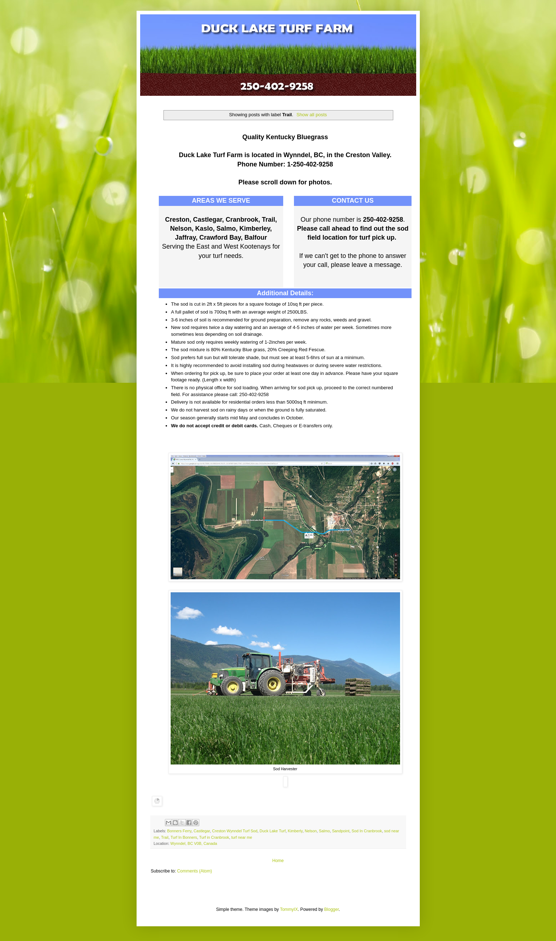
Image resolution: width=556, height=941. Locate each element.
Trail (164, 837)
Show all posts (311, 114)
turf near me (241, 837)
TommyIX (289, 909)
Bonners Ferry (179, 831)
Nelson (311, 831)
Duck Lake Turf (273, 831)
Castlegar (202, 831)
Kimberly (295, 831)
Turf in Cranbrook (214, 837)
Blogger (331, 909)
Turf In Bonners (184, 837)
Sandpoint (341, 831)
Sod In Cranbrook (367, 831)
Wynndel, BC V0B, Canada (193, 843)
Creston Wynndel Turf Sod (235, 831)
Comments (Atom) (194, 871)
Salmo (324, 831)
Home (278, 860)
